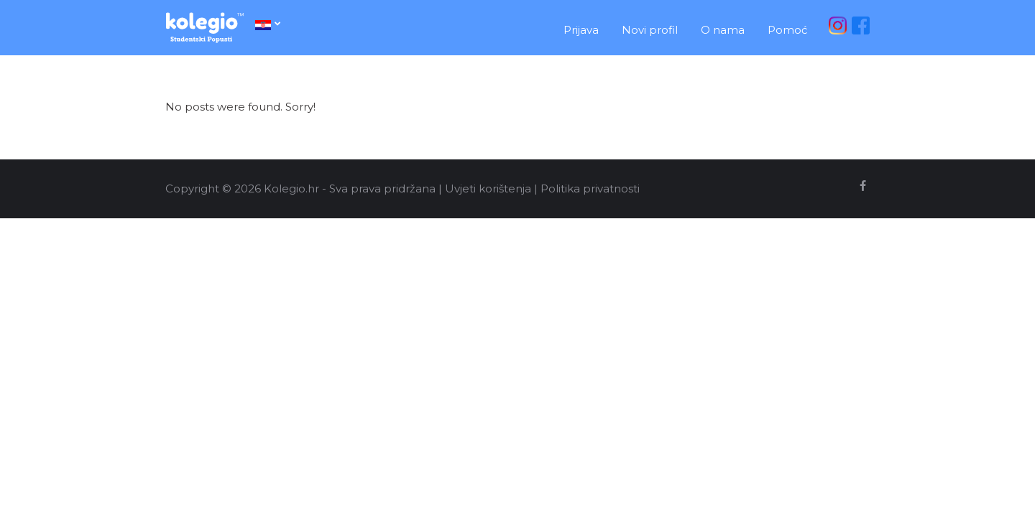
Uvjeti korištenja (488, 188)
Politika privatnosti (590, 188)
